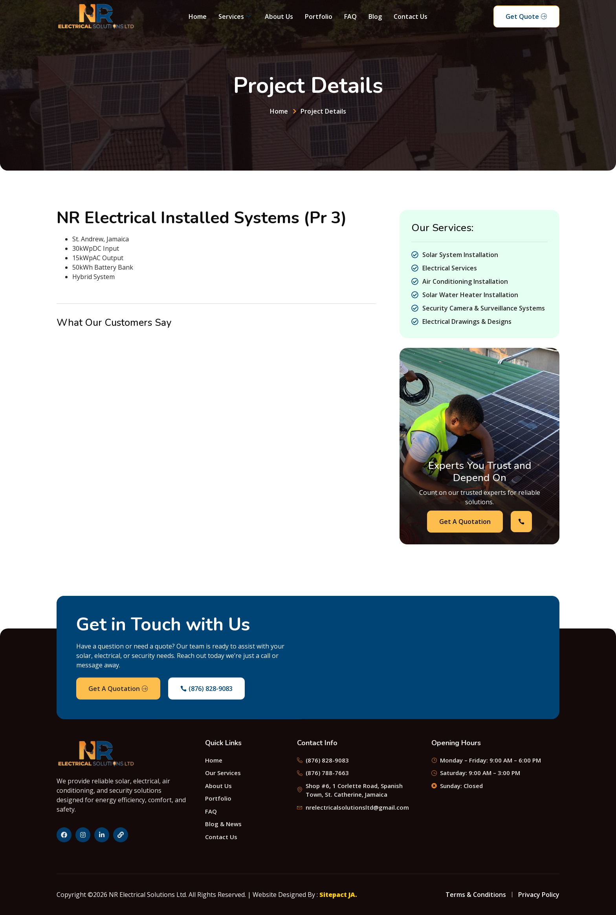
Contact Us (410, 16)
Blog (375, 16)
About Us (279, 16)
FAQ (350, 16)
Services (234, 16)
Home (198, 16)
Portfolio (318, 16)
